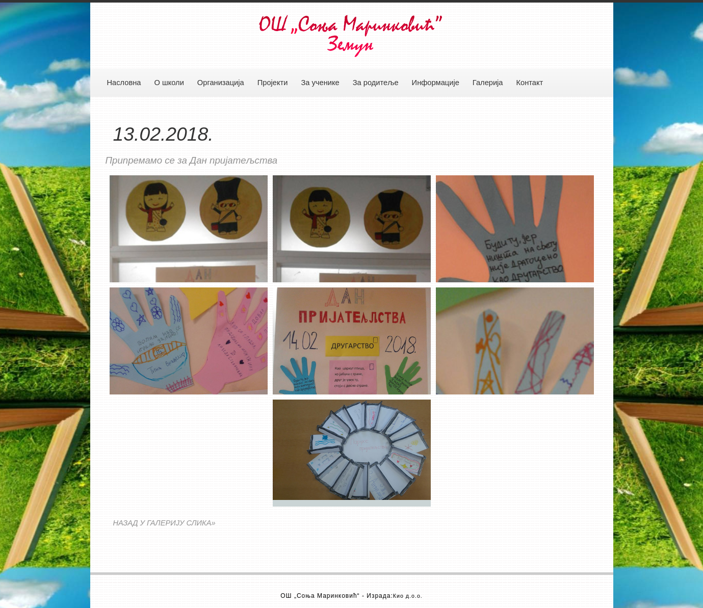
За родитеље (376, 82)
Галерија (488, 82)
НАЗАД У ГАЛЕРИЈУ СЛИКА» (164, 523)
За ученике (320, 82)
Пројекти (272, 82)
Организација (220, 82)
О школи (169, 82)
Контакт (529, 82)
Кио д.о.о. (408, 596)
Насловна (124, 82)
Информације (435, 82)
